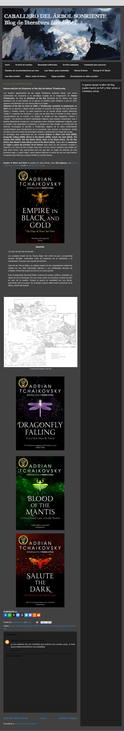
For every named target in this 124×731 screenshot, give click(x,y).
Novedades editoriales (47, 65)
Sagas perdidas (58, 76)
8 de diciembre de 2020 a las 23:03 (30, 641)
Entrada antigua (68, 718)
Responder (15, 650)
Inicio (7, 65)
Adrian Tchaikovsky (17, 626)
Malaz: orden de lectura (35, 76)
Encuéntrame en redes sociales (84, 76)
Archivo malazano (71, 65)
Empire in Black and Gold (36, 626)
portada (59, 626)
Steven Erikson (81, 71)
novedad (51, 626)
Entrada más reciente (15, 718)
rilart (13, 641)
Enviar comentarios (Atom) (26, 724)
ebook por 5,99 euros (34, 165)
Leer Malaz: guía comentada (56, 71)
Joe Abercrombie (12, 76)
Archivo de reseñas (23, 65)
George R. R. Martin (101, 71)
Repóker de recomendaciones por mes (22, 71)
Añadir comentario (14, 656)
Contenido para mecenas (95, 65)
